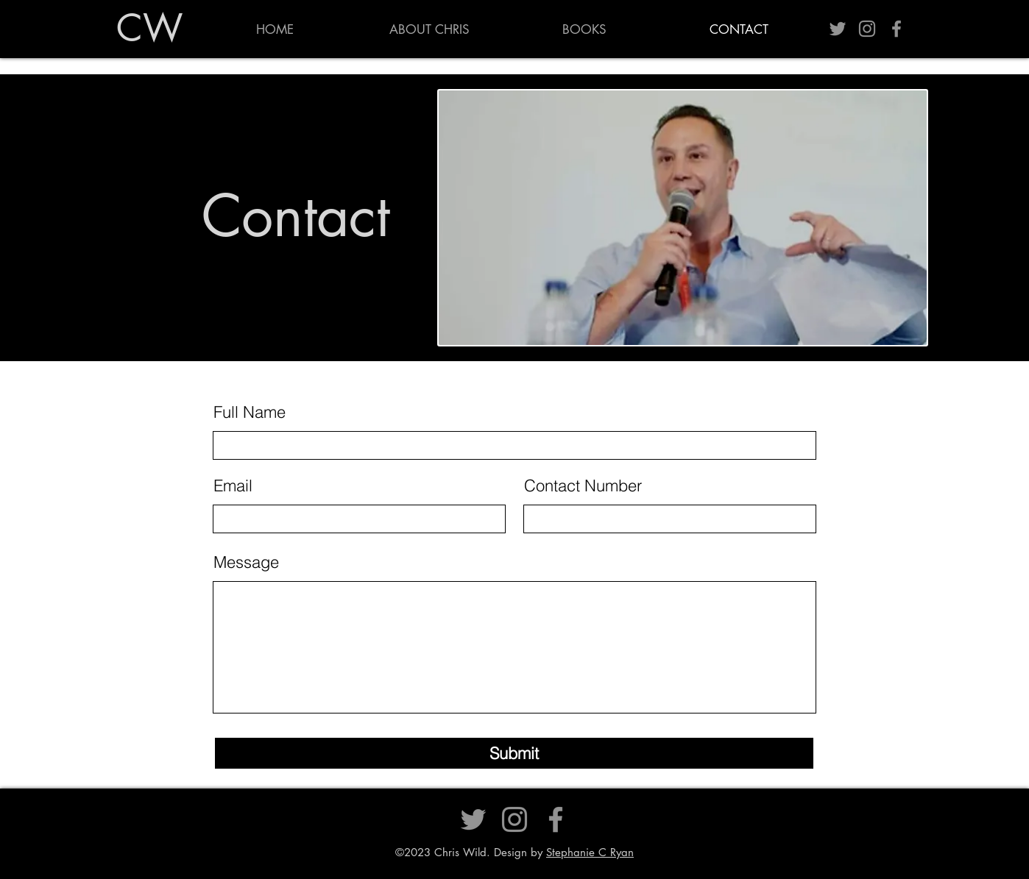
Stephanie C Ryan (590, 852)
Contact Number (583, 485)
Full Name (249, 412)
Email (232, 485)
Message (246, 562)
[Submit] (514, 753)
